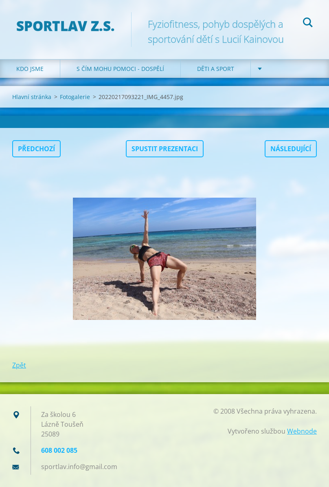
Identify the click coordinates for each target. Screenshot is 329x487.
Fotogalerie (75, 97)
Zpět (19, 365)
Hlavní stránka (31, 97)
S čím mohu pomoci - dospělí (120, 69)
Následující (290, 148)
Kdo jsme (30, 69)
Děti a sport (215, 69)
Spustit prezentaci (165, 148)
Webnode (302, 431)
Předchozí (36, 148)
